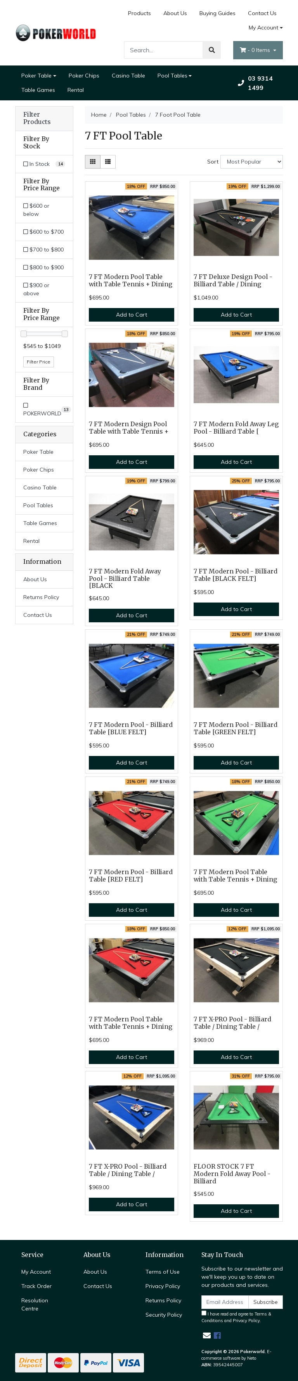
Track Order (36, 1286)
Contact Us (262, 13)
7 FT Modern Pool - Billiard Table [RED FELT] (131, 875)
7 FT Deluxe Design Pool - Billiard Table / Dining (233, 280)
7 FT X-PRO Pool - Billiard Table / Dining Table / (232, 1023)
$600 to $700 (43, 231)
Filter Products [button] (36, 118)
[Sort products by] (251, 162)
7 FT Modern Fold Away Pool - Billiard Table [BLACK (125, 579)
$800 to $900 (43, 267)
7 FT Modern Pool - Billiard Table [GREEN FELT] (235, 728)
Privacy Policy (163, 1286)
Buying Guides (217, 13)
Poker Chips (84, 75)
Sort (212, 161)
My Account (36, 1271)
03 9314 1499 (255, 82)
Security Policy (164, 1314)
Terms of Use (163, 1271)
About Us (175, 13)
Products (139, 13)
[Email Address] (225, 1302)
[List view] (108, 162)
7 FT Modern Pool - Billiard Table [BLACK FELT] (235, 575)
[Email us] (207, 1335)
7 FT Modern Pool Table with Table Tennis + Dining (130, 280)
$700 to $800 (43, 249)
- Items (256, 49)
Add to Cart (131, 314)
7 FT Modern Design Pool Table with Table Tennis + (128, 427)
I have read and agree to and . (236, 1316)
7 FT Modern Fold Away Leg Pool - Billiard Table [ (236, 427)
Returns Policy (41, 597)
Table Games (38, 89)
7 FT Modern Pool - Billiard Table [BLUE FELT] (131, 728)
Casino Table (128, 75)
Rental (76, 89)
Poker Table (36, 75)
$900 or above (36, 289)
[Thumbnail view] (92, 162)
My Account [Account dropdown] (263, 27)
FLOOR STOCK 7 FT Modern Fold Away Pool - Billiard (232, 1174)
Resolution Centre (34, 1304)
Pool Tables (172, 75)
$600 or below (36, 209)
